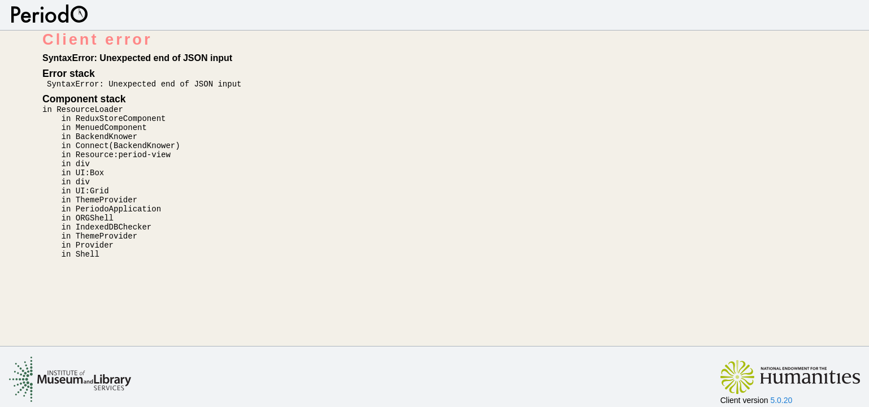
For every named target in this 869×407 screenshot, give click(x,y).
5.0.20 (781, 400)
